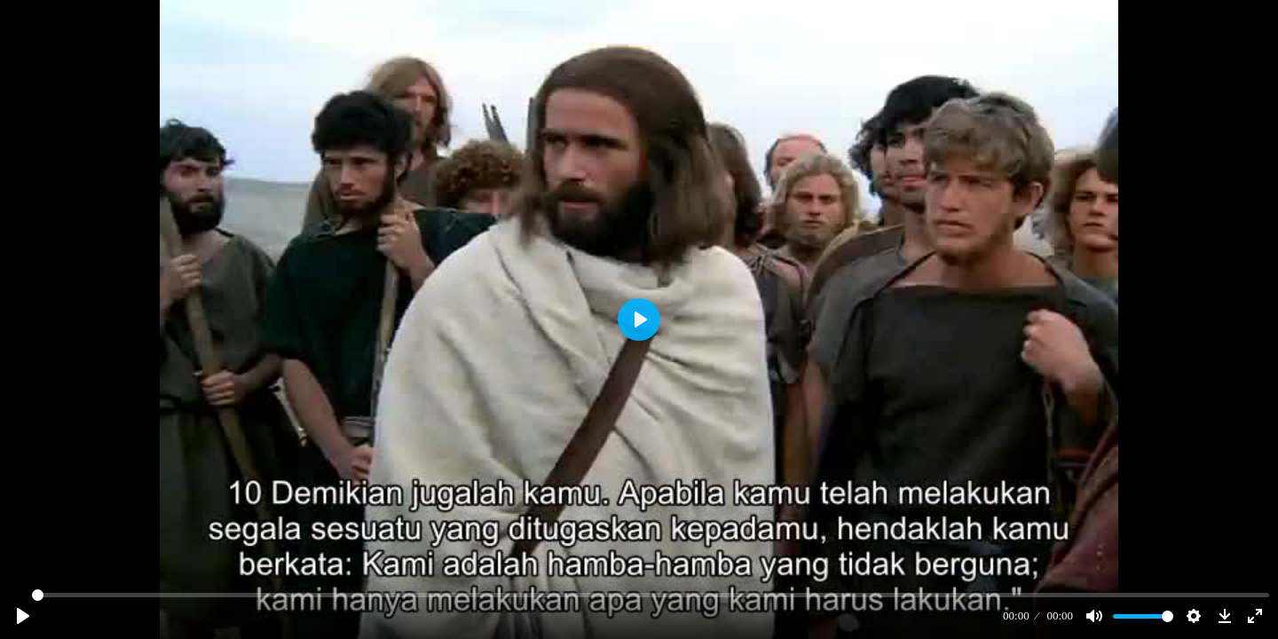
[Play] (23, 616)
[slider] (650, 595)
